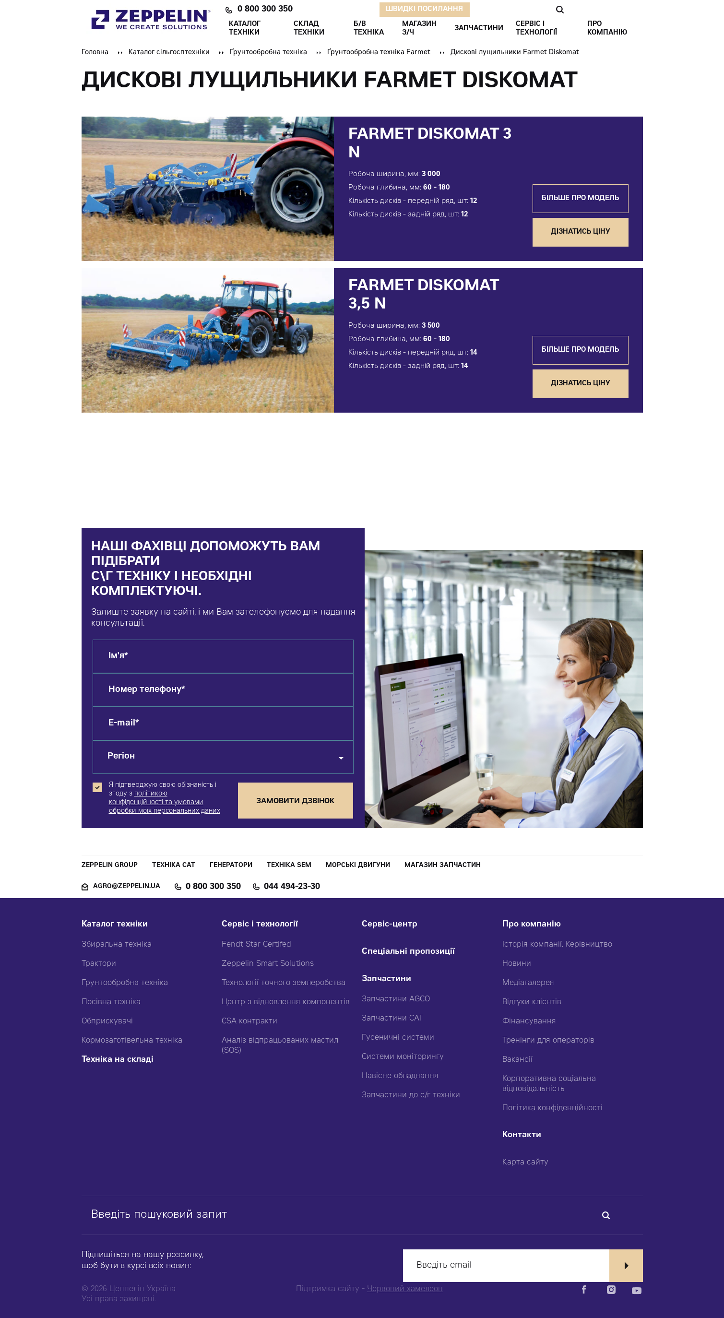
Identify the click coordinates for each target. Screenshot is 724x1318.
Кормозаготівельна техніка (132, 1041)
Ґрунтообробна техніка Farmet (378, 52)
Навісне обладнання (400, 1076)
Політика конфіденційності (552, 1108)
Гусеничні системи (398, 1038)
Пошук (560, 9)
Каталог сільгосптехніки (169, 52)
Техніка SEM (289, 866)
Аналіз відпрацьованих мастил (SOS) (280, 1046)
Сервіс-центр (389, 925)
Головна (95, 52)
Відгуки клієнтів (531, 1002)
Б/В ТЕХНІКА (369, 28)
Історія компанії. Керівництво (557, 945)
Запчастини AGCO (396, 999)
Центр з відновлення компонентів (286, 1002)
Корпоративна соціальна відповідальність (549, 1084)
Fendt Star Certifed (256, 945)
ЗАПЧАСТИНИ (478, 28)
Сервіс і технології (260, 925)
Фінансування (529, 1021)
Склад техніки (309, 28)
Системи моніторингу (403, 1057)
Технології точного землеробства (283, 983)
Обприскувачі (107, 1021)
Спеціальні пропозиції (408, 952)
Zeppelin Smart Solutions (268, 964)
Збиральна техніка (117, 945)
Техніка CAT (173, 866)
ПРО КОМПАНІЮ (607, 28)
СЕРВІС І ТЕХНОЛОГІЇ (536, 28)
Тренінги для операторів (548, 1041)
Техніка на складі (118, 1060)
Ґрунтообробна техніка (268, 52)
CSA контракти (249, 1021)
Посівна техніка (111, 1002)
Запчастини (386, 979)
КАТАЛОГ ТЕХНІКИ (245, 28)
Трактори (99, 964)
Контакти (521, 1135)
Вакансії (517, 1060)
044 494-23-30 (292, 887)
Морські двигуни (358, 866)
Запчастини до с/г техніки (411, 1095)
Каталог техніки (115, 925)
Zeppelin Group (110, 866)
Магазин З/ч (419, 28)
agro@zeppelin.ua (126, 887)
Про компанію (531, 925)
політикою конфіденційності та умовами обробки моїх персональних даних (164, 803)
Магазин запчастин (442, 866)
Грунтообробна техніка (125, 983)
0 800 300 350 (265, 9)
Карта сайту (525, 1162)
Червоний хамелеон (405, 1289)
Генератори (231, 866)
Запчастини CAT (392, 1018)
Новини (516, 964)
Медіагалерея (528, 983)
